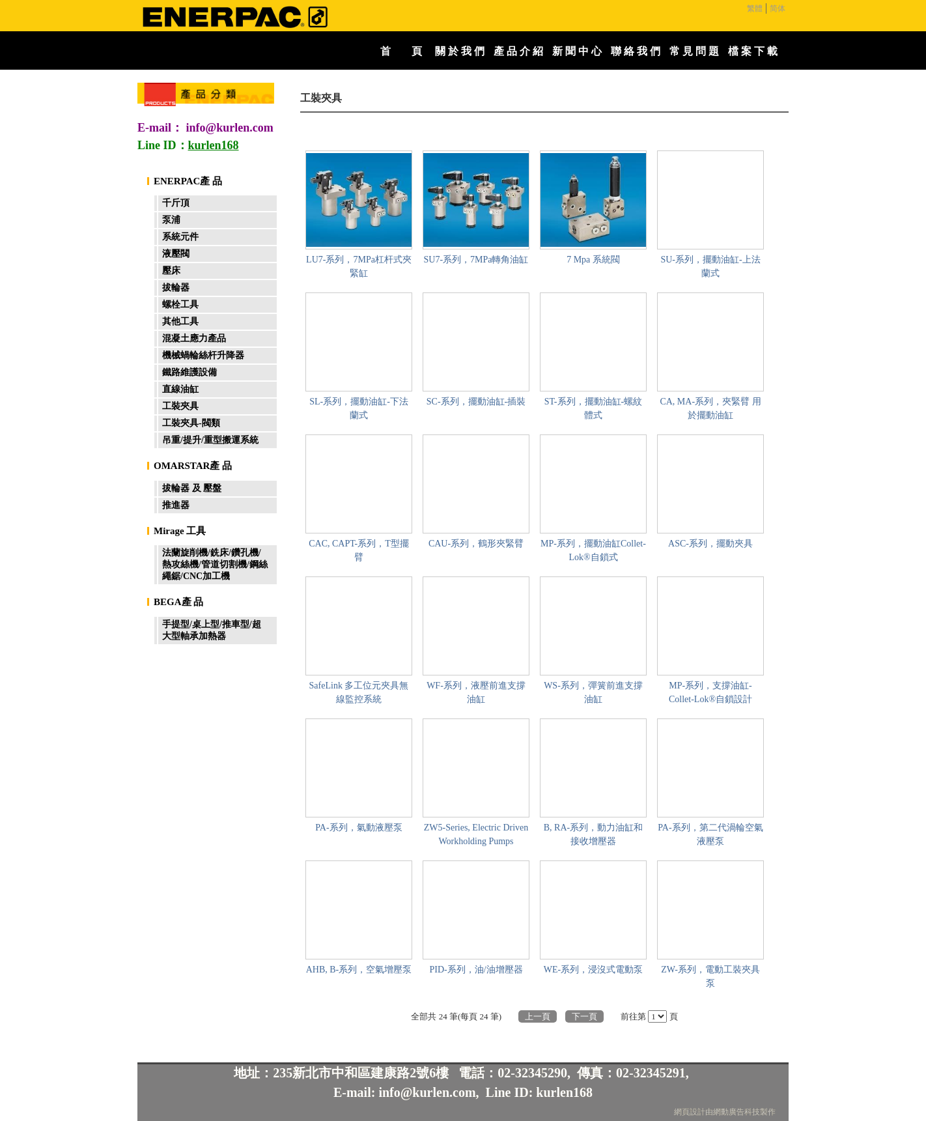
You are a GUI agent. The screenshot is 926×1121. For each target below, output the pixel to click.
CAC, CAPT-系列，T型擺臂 (359, 550)
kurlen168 (564, 1092)
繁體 (755, 8)
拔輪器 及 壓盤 (191, 488)
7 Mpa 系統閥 (593, 259)
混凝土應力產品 (194, 338)
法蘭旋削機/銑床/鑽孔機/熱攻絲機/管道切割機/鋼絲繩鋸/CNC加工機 (215, 564)
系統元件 (180, 237)
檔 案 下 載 (753, 51)
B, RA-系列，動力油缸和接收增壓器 (593, 834)
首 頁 (401, 51)
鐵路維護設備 (189, 372)
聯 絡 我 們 (635, 51)
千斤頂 (175, 203)
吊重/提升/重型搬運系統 (210, 440)
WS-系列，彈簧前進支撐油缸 (593, 692)
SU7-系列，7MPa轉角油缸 (475, 259)
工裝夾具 (180, 406)
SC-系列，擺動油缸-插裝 (476, 401)
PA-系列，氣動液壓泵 (358, 827)
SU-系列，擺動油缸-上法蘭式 (710, 266)
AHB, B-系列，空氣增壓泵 (359, 969)
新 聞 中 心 (577, 51)
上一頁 (537, 1016)
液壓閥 (175, 254)
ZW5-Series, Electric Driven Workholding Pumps (476, 834)
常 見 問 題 (694, 51)
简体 (777, 8)
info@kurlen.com (230, 127)
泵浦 (171, 220)
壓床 (171, 271)
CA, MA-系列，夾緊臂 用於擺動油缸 (710, 408)
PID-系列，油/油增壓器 (475, 969)
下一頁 (584, 1016)
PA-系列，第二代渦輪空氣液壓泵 (710, 834)
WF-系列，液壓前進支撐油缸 (476, 692)
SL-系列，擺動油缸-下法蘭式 (358, 408)
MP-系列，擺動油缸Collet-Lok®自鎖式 (593, 550)
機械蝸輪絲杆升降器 (203, 355)
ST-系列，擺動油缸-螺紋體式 (593, 408)
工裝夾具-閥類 (191, 423)
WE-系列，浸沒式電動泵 (593, 969)
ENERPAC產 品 (188, 181)
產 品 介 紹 (518, 51)
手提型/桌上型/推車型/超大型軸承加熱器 (211, 630)
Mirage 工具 (180, 531)
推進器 (175, 505)
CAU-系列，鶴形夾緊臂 (476, 543)
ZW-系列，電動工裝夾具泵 (710, 976)
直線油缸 (180, 389)
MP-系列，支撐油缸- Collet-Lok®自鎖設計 (710, 692)
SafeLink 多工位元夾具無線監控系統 (359, 692)
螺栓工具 (180, 304)
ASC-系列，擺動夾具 (710, 543)
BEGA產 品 (178, 602)
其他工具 (180, 321)
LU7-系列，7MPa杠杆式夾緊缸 (359, 266)
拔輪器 (175, 287)
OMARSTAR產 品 (193, 466)
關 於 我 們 (459, 51)
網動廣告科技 (736, 1111)
